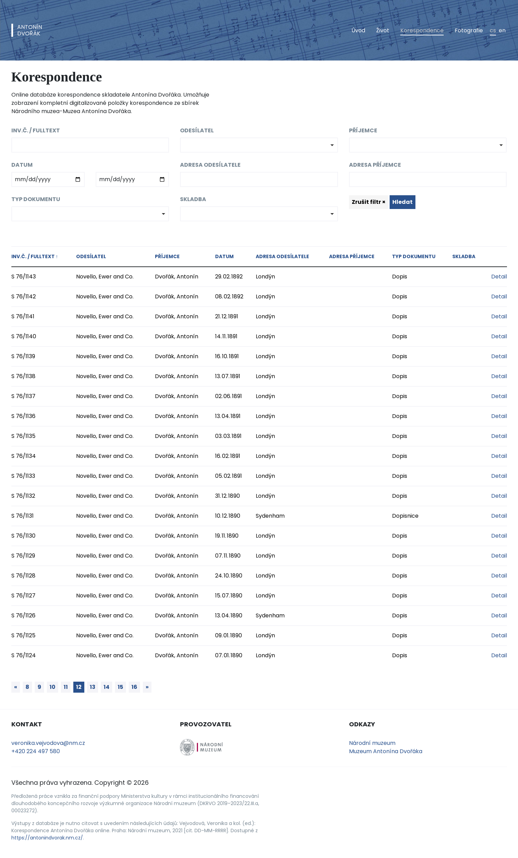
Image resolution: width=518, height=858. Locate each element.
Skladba (193, 199)
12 (79, 687)
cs (493, 30)
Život (382, 30)
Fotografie (469, 30)
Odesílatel (197, 130)
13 (92, 687)
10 (52, 687)
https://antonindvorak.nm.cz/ (47, 837)
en (502, 30)
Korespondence (422, 30)
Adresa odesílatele (210, 165)
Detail (499, 276)
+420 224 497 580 (35, 751)
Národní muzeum (372, 743)
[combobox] (259, 145)
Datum (22, 165)
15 (120, 687)
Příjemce (363, 130)
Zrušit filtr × (368, 202)
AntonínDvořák (29, 30)
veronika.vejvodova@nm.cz (48, 743)
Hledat (402, 202)
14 (106, 687)
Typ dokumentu (35, 199)
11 (66, 687)
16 (134, 687)
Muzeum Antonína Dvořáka (385, 751)
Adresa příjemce (375, 165)
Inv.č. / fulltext (35, 130)
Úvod (358, 30)
